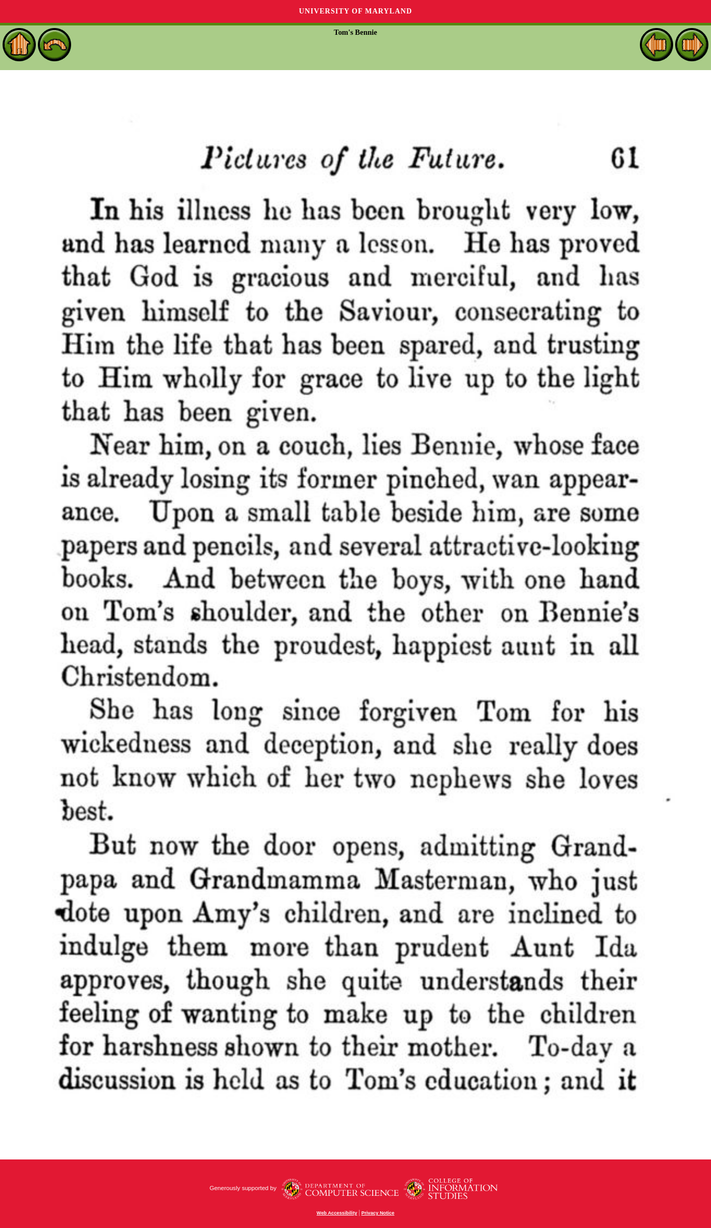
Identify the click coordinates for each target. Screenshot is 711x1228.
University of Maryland (355, 11)
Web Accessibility (337, 1213)
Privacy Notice (377, 1213)
